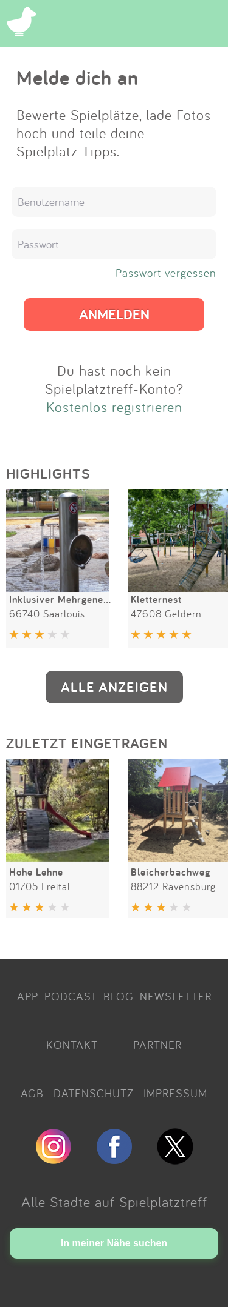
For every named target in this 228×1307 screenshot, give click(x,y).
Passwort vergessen (166, 272)
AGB (32, 1093)
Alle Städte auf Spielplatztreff (114, 1201)
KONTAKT (72, 1044)
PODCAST (70, 996)
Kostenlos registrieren (114, 406)
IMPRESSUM (175, 1093)
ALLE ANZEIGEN (114, 686)
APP (27, 996)
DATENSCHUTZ (94, 1093)
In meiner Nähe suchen (114, 1243)
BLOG (118, 996)
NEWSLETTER (176, 996)
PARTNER (157, 1044)
